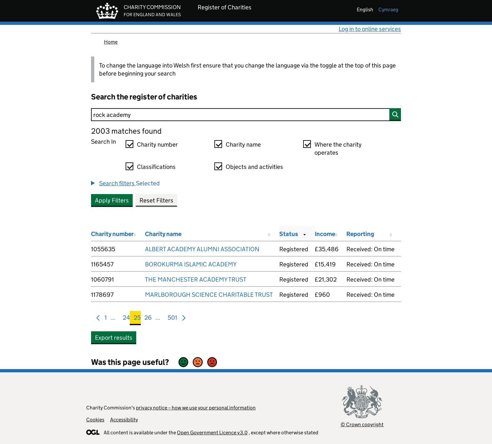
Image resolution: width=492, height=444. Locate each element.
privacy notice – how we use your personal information (196, 408)
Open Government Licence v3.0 (212, 432)
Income (325, 234)
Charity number (157, 144)
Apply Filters (112, 200)
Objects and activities (254, 166)
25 (137, 319)
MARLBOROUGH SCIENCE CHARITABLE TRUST (209, 294)
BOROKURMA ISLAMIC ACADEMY (191, 264)
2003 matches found (126, 131)
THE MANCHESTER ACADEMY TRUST (195, 279)
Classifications (156, 166)
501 (172, 319)
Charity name (243, 144)
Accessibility (124, 420)
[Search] (246, 114)
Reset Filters (156, 200)
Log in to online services (370, 29)
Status (288, 234)
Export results (113, 337)
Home (111, 42)
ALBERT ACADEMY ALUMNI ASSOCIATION (202, 249)
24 (126, 319)
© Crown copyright (362, 424)
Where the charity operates (338, 148)
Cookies (95, 420)
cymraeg (388, 9)
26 (148, 319)
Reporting (360, 234)
